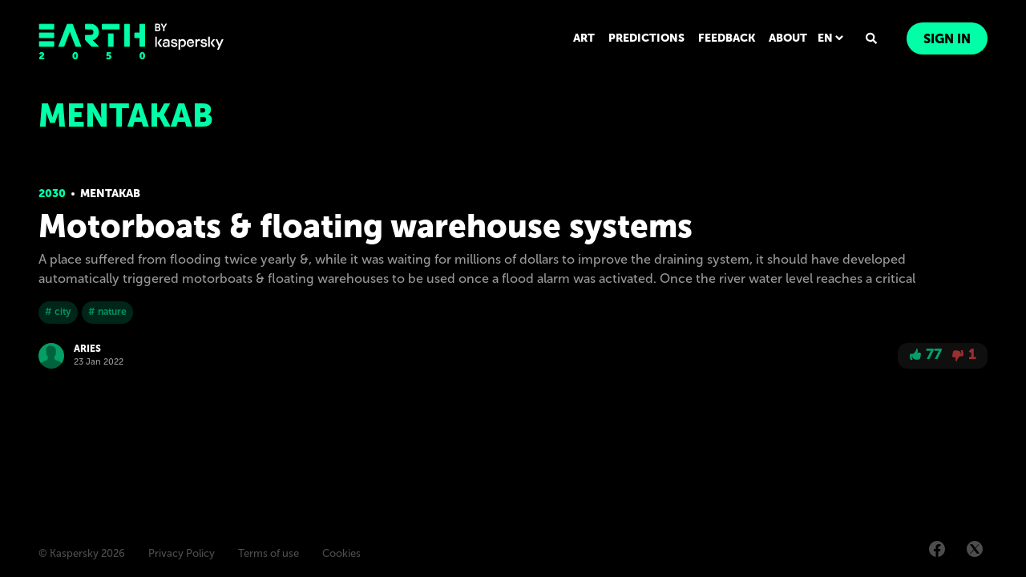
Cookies (341, 553)
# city (58, 311)
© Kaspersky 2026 (81, 553)
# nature (107, 311)
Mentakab (110, 193)
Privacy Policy (181, 553)
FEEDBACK (726, 38)
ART (584, 38)
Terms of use (268, 553)
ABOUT (788, 38)
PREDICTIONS (646, 38)
